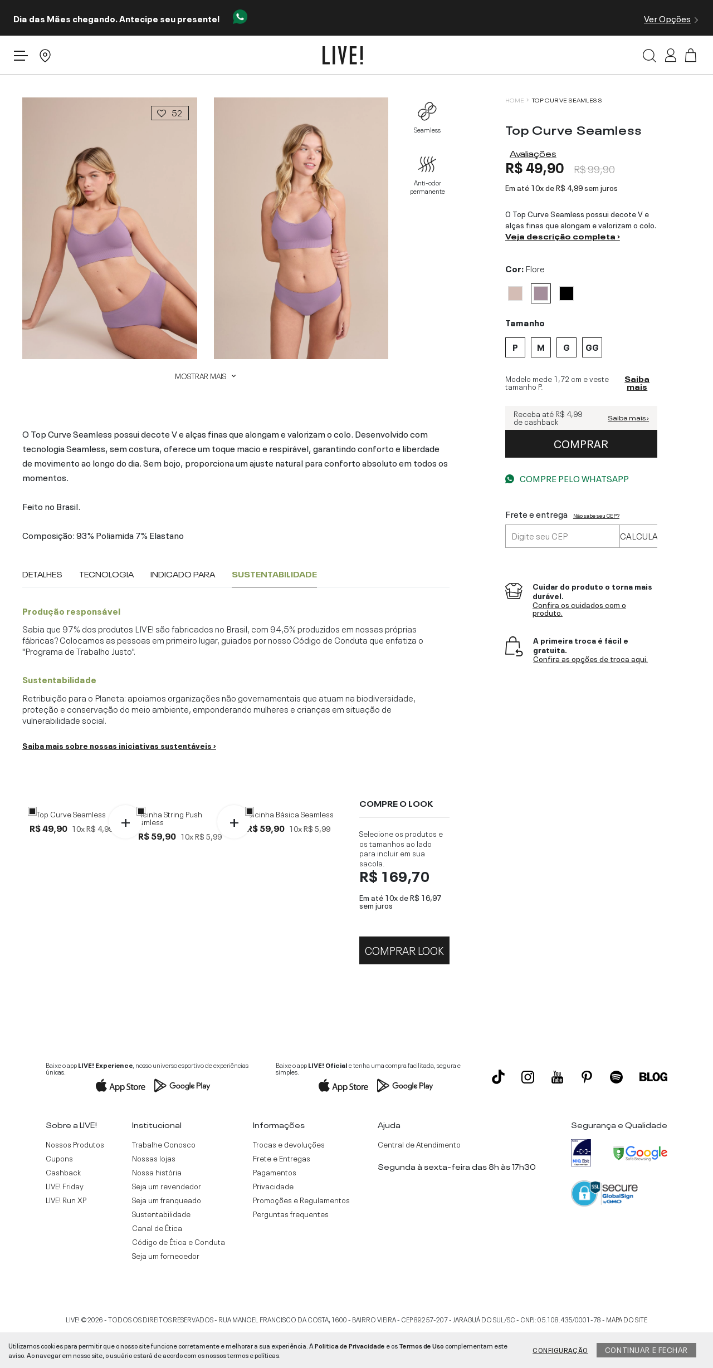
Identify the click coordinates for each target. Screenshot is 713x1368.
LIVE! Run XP (66, 1235)
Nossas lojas (153, 1193)
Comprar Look (404, 983)
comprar (581, 442)
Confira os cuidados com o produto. (579, 608)
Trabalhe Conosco (164, 1179)
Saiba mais (636, 383)
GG (103, 931)
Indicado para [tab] (182, 574)
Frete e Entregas (281, 1193)
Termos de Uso (421, 1345)
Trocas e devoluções (289, 1179)
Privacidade (273, 1221)
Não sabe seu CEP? (596, 515)
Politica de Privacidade (350, 1345)
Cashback (63, 1207)
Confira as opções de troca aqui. (590, 659)
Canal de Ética (157, 1263)
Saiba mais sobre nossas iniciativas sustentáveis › (119, 745)
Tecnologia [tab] (106, 574)
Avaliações (533, 152)
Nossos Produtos (75, 1179)
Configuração (560, 1350)
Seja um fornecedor (165, 1291)
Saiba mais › (628, 418)
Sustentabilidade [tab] (274, 574)
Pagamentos (274, 1207)
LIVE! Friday (65, 1221)
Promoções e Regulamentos (301, 1235)
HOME (514, 100)
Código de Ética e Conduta (178, 1277)
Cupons (59, 1193)
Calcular (641, 535)
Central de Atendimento (419, 1179)
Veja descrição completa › (562, 235)
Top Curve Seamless (567, 100)
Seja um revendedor (166, 1221)
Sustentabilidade (161, 1249)
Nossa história (157, 1207)
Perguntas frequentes (291, 1249)
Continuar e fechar (646, 1349)
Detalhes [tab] (42, 574)
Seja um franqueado (166, 1235)
